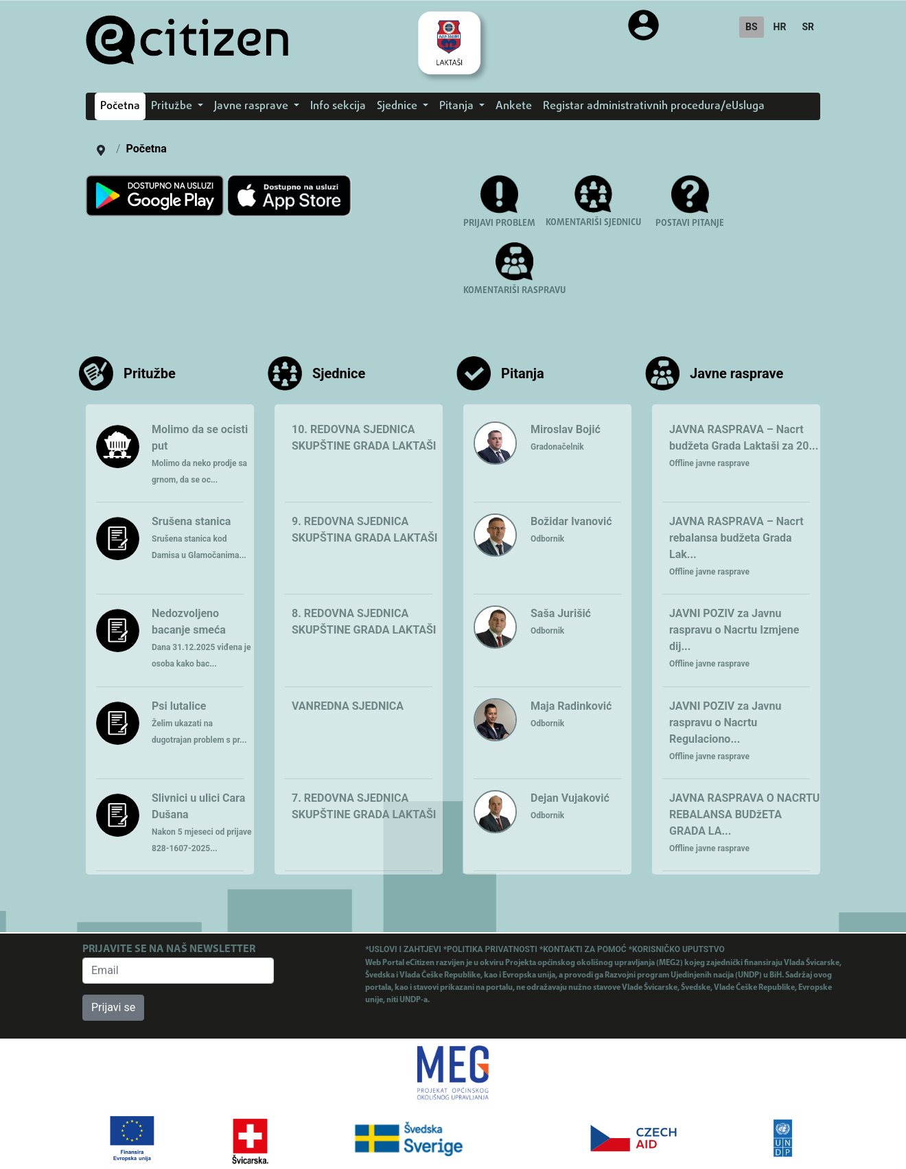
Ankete (514, 106)
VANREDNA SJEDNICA (348, 706)
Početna (120, 106)
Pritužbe (150, 373)
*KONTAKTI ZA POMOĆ (584, 949)
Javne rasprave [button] (252, 106)
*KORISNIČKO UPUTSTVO (677, 949)
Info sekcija (338, 106)
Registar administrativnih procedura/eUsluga (654, 106)
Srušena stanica (199, 537)
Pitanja (522, 373)
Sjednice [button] (398, 106)
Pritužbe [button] (173, 106)
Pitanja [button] (457, 106)
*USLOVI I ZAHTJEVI (404, 949)
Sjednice (338, 373)
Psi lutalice (199, 722)
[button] (689, 208)
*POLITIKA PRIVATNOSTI (491, 949)
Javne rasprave (736, 373)
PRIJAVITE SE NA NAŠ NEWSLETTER (168, 949)
